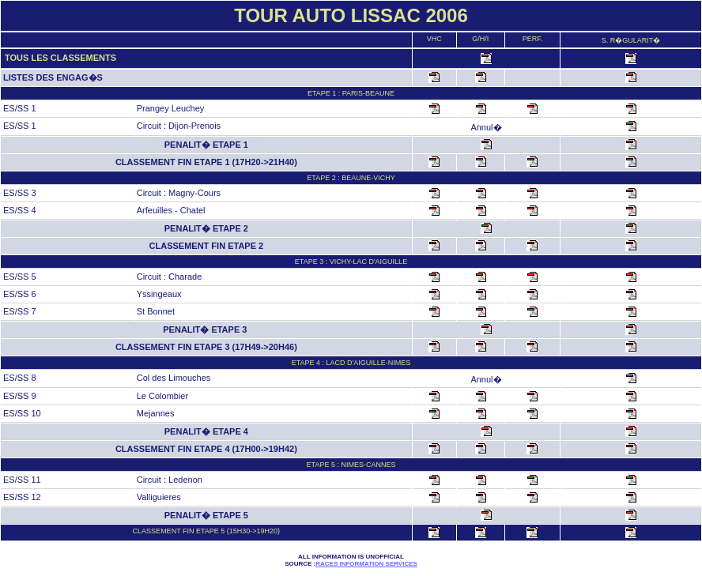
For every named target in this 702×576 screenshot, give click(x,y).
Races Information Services (366, 563)
